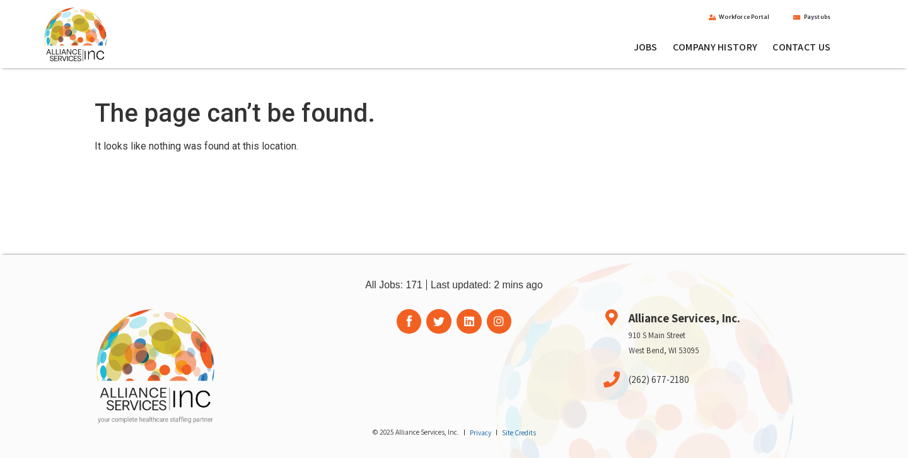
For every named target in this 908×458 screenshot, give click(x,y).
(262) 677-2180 (659, 379)
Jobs (646, 47)
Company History (715, 47)
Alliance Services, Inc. (684, 318)
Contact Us (801, 47)
